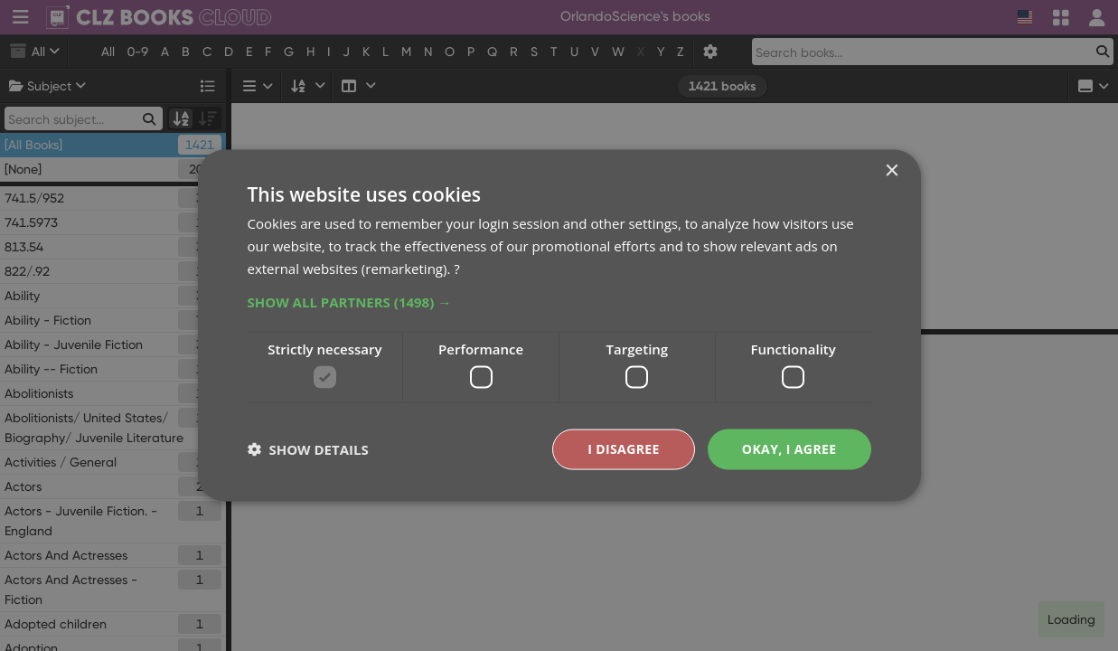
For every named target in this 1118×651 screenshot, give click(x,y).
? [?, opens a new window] (456, 268)
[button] (559, 301)
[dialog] (559, 325)
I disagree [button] (623, 449)
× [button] (891, 171)
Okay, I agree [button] (789, 449)
